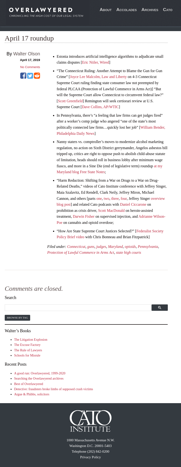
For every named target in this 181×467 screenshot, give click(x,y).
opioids (130, 247)
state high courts (128, 252)
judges (101, 247)
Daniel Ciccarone (133, 204)
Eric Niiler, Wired (95, 62)
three (115, 199)
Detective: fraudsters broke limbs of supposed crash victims (53, 389)
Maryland (115, 247)
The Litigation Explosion (30, 339)
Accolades (126, 9)
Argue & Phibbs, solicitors (31, 394)
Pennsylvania (148, 247)
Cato (168, 9)
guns (90, 247)
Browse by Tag (17, 317)
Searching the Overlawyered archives (39, 378)
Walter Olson (26, 53)
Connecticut (76, 247)
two (106, 199)
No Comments (30, 67)
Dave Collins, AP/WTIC (100, 107)
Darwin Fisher (84, 216)
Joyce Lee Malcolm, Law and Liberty (98, 77)
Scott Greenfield (70, 101)
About (106, 9)
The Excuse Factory (27, 345)
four (124, 199)
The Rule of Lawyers (28, 350)
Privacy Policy (90, 457)
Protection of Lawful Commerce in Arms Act (80, 252)
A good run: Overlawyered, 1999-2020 (39, 373)
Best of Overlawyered (28, 384)
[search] (77, 308)
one (99, 199)
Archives (149, 9)
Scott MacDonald (111, 211)
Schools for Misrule (27, 355)
